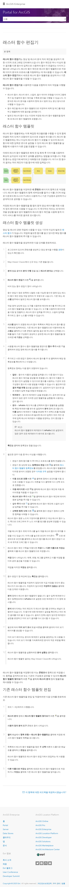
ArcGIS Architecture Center (48, 849)
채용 (5, 864)
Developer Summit (11, 876)
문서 (5, 845)
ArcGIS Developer (44, 837)
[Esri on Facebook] (41, 863)
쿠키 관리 (56, 883)
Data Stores (8, 833)
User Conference (10, 872)
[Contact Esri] (50, 863)
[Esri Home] (40, 854)
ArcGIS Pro (40, 825)
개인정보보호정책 (45, 883)
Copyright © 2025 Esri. (12, 883)
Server (6, 829)
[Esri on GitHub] (46, 863)
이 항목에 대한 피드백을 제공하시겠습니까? (46, 792)
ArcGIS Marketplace (44, 845)
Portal (5, 825)
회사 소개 (7, 860)
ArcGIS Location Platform (47, 833)
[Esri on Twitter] (37, 863)
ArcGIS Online (42, 821)
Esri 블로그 (7, 868)
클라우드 (7, 837)
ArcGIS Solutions (43, 841)
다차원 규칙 (41, 471)
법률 (63, 883)
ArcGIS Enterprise (15, 4)
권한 (60, 250)
